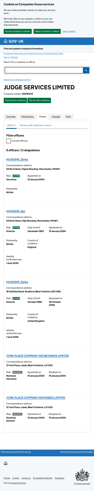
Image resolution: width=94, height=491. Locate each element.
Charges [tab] (56, 116)
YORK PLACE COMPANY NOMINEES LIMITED (35, 397)
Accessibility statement (43, 478)
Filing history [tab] (27, 116)
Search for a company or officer (19, 62)
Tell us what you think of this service (16, 452)
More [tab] (68, 116)
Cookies (15, 478)
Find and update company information (23, 48)
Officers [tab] (11, 125)
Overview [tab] (11, 116)
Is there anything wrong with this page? (76, 452)
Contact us (26, 478)
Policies (7, 478)
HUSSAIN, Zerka (17, 159)
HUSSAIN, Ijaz (15, 211)
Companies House (18, 483)
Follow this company (15, 100)
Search (86, 70)
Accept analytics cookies (17, 31)
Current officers (17, 141)
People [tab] (42, 116)
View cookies (69, 31)
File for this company (39, 100)
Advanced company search (17, 79)
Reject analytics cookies (47, 31)
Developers (59, 478)
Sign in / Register (11, 57)
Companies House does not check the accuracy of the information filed (33, 53)
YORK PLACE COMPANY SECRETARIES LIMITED (37, 356)
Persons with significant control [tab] (35, 125)
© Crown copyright (82, 483)
